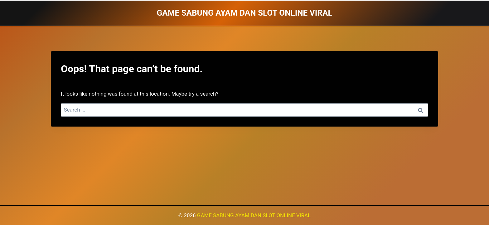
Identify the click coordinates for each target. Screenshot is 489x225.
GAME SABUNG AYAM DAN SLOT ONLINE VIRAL (254, 215)
